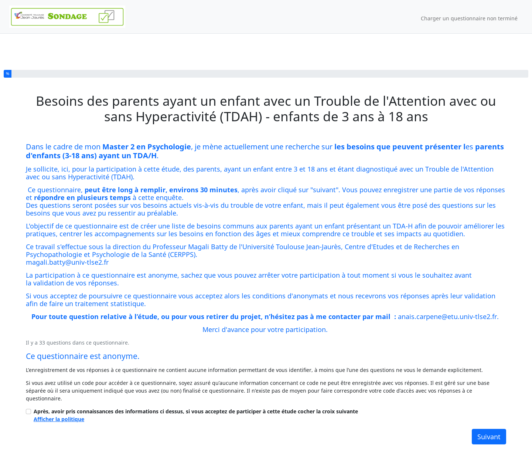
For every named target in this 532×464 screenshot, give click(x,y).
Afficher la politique (59, 419)
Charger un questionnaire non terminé (469, 18)
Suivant (489, 436)
